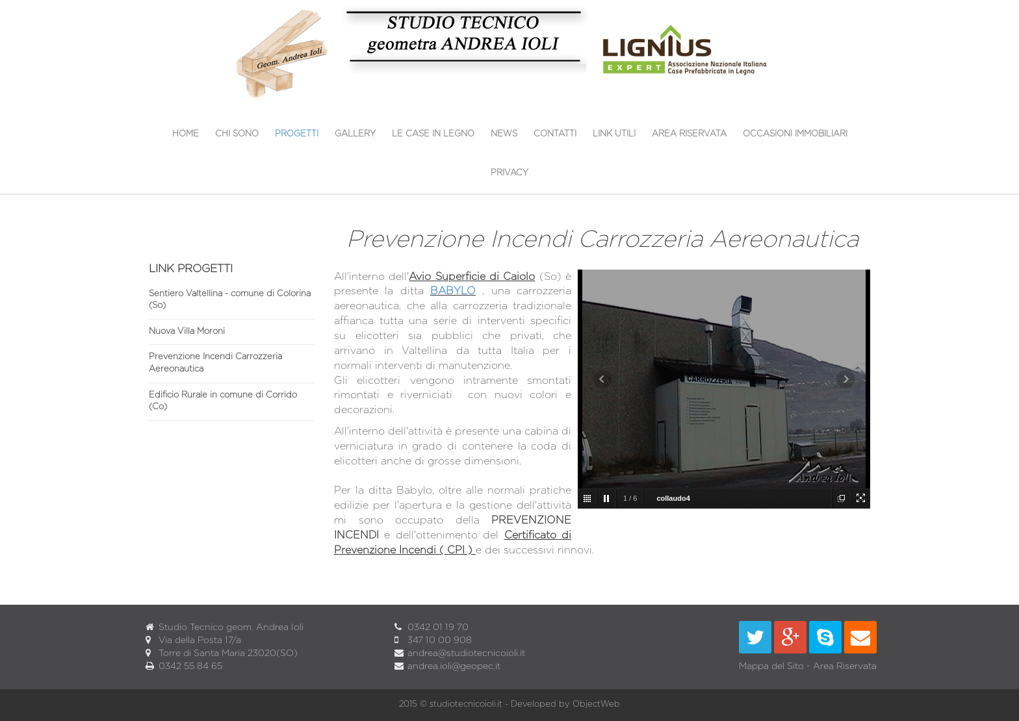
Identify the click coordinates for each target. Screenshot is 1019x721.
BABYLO (453, 291)
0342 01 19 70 (438, 627)
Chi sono (237, 134)
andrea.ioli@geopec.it (453, 666)
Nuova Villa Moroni (187, 331)
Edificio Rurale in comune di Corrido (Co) (223, 401)
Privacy (509, 173)
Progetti (296, 134)
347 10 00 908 (439, 640)
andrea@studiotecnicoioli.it (466, 653)
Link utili (614, 134)
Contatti (555, 134)
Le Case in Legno (433, 134)
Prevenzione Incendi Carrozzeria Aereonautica (215, 363)
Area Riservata (689, 134)
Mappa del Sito (771, 666)
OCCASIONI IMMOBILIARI (795, 134)
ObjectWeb (596, 704)
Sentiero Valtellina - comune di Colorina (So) (230, 300)
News (504, 134)
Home (185, 134)
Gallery (355, 134)
